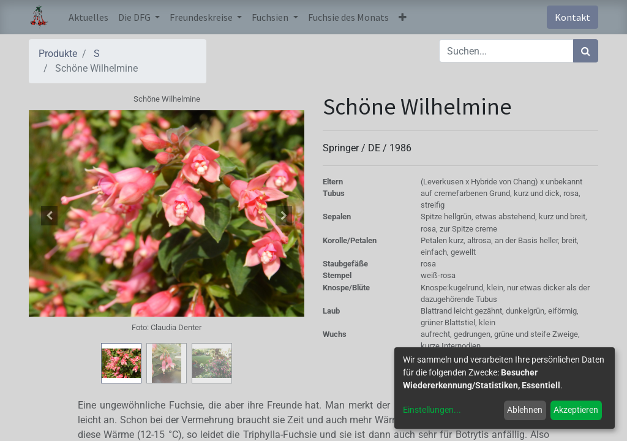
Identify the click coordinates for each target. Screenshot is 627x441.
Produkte (58, 53)
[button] (402, 17)
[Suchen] (585, 50)
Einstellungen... (432, 410)
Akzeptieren (576, 410)
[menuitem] (88, 17)
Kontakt (572, 17)
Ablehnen (525, 410)
